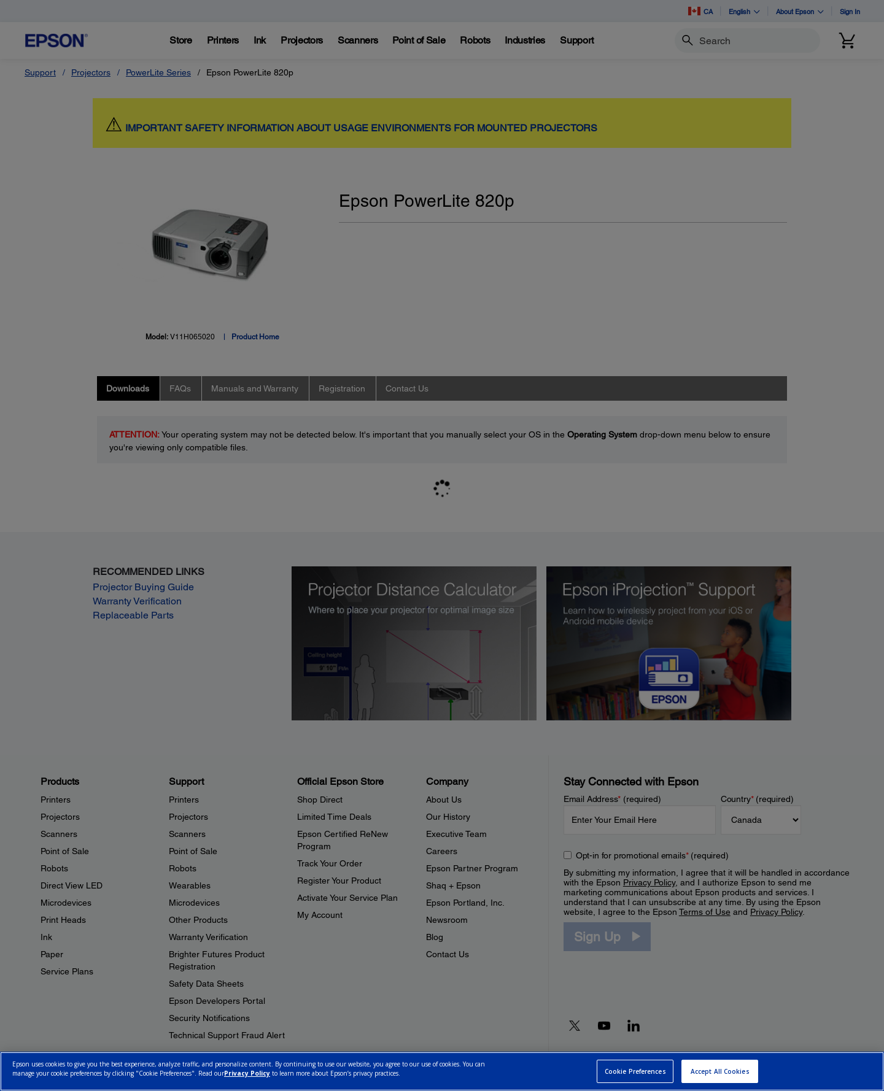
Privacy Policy (247, 1073)
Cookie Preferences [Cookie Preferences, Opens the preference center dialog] (635, 1071)
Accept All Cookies (720, 1071)
